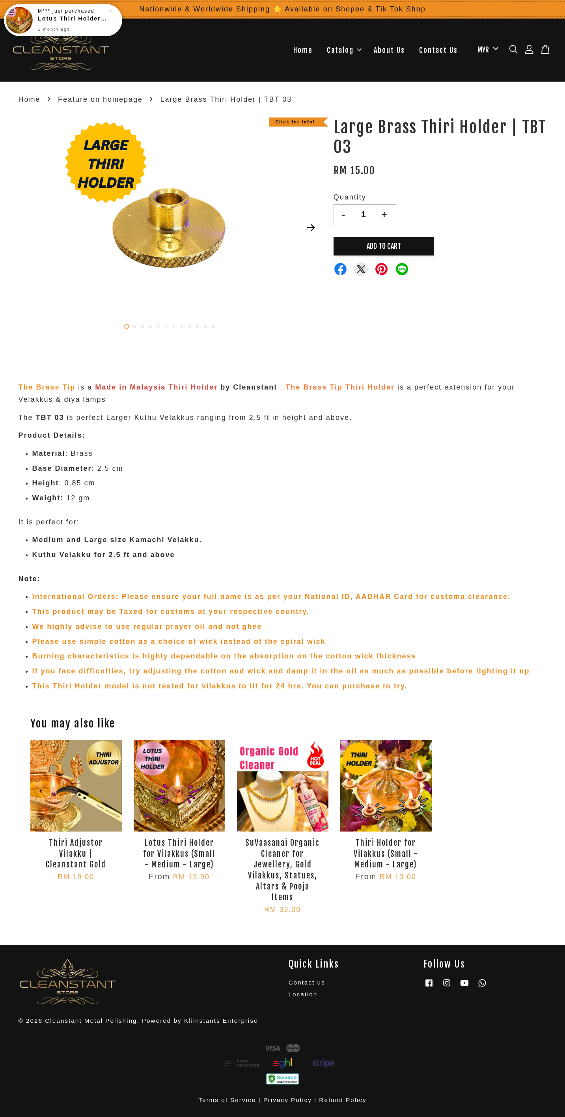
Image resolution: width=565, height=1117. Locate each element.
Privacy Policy (287, 1099)
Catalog (344, 50)
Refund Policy (342, 1099)
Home (303, 50)
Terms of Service (227, 1099)
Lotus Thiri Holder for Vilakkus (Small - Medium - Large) (72, 18)
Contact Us (438, 50)
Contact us (307, 982)
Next (311, 228)
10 (197, 326)
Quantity (350, 197)
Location (303, 994)
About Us (389, 50)
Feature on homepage (100, 99)
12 (213, 326)
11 (205, 326)
